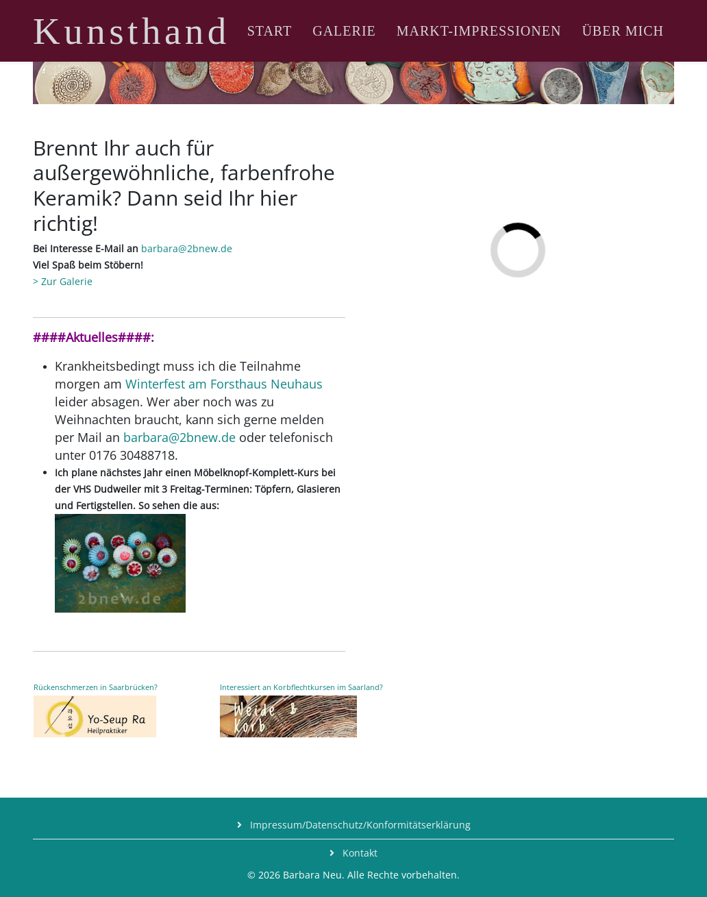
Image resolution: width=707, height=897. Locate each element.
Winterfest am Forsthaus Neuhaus (224, 384)
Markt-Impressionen (479, 30)
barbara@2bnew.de (186, 248)
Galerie (344, 30)
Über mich (623, 30)
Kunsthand (131, 31)
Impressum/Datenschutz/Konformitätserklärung (359, 824)
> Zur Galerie (62, 281)
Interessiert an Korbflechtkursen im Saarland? (301, 687)
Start (270, 30)
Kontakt (358, 852)
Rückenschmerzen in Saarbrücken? (96, 687)
